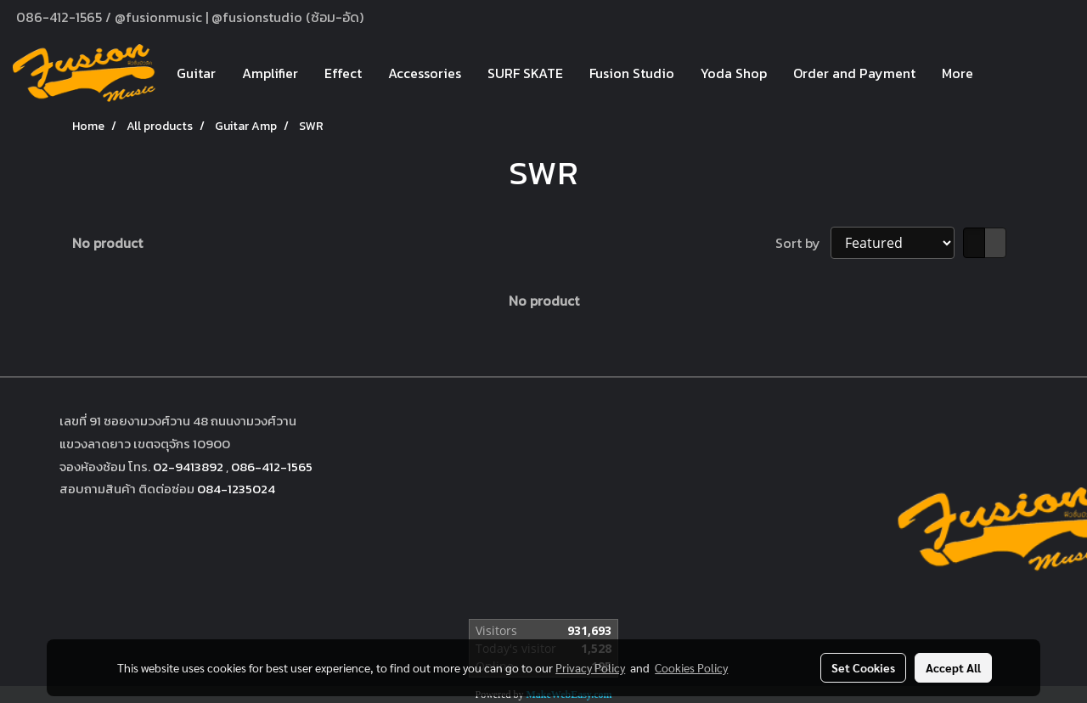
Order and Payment (854, 73)
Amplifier (270, 73)
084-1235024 (236, 488)
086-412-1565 (272, 466)
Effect (343, 73)
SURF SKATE (525, 73)
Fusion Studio (631, 73)
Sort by (803, 243)
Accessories (424, 73)
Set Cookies (863, 667)
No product (107, 243)
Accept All (953, 667)
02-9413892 (188, 466)
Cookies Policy (691, 667)
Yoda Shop (734, 73)
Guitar (196, 73)
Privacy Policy (590, 667)
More (957, 73)
